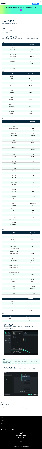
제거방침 (32, 444)
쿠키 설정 (19, 444)
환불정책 (29, 444)
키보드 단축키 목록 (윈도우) (9, 30)
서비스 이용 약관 (24, 444)
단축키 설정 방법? (7, 32)
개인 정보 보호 (15, 444)
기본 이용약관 (10, 444)
